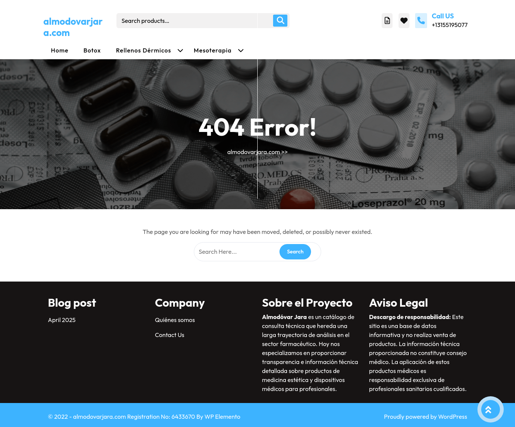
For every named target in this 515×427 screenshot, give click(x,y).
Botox (92, 50)
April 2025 (62, 320)
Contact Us (169, 335)
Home (60, 50)
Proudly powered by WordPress (425, 416)
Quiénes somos (175, 320)
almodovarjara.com (73, 27)
